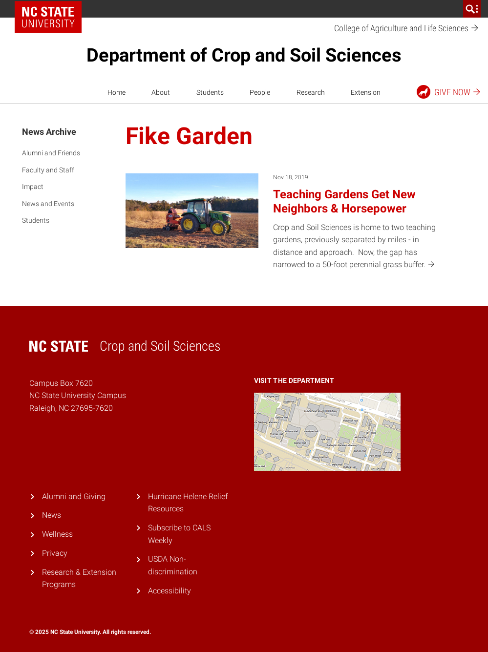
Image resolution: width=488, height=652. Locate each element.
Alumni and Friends (51, 153)
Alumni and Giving (74, 496)
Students (210, 92)
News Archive (49, 131)
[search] (472, 9)
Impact (32, 186)
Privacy (54, 553)
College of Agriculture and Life (406, 28)
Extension (366, 92)
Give (449, 92)
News (51, 515)
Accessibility (169, 590)
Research (311, 92)
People (260, 92)
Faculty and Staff (48, 170)
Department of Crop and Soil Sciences (244, 55)
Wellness (57, 534)
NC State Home (51, 9)
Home (116, 92)
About (160, 92)
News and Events (48, 204)
